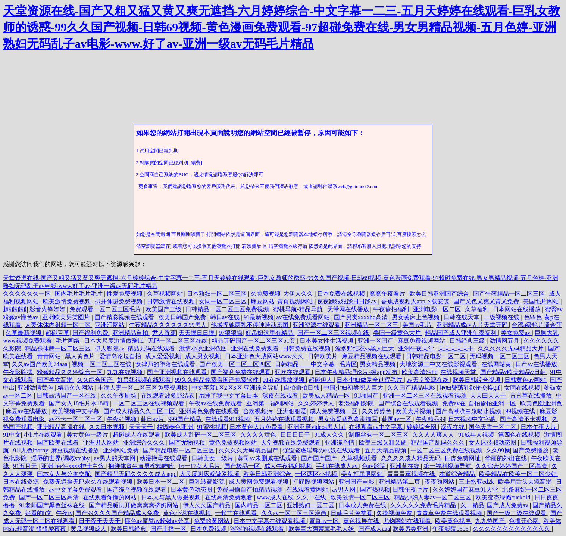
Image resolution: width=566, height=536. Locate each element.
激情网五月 (505, 340)
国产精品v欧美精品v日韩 (513, 372)
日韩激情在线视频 (171, 301)
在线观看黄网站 (307, 489)
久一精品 (472, 505)
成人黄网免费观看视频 (259, 482)
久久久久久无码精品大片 (511, 348)
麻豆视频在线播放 (75, 450)
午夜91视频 (122, 419)
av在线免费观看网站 (303, 317)
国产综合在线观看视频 (409, 403)
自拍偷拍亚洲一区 (492, 403)
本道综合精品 (457, 474)
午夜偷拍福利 (391, 309)
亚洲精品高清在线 (61, 427)
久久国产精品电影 (412, 387)
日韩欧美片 (323, 356)
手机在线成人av (337, 466)
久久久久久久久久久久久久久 (512, 529)
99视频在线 (521, 411)
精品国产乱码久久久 (438, 442)
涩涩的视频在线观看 (257, 529)
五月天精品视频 (386, 450)
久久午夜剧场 (119, 395)
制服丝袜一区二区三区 (379, 434)
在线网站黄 (497, 364)
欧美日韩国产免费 (182, 317)
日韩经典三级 (468, 340)
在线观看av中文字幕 (376, 427)
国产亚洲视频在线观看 (177, 372)
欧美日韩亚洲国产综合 (439, 293)
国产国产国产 (319, 458)
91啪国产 (367, 395)
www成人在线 (275, 497)
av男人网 (344, 489)
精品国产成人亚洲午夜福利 (461, 333)
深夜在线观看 (281, 395)
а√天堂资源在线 (428, 380)
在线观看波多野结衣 (168, 395)
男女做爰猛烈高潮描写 (348, 419)
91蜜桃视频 (212, 427)
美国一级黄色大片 (397, 333)
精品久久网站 (76, 387)
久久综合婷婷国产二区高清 (511, 466)
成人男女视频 (203, 356)
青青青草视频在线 (412, 474)
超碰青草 (57, 333)
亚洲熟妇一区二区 (311, 505)
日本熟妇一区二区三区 (217, 293)
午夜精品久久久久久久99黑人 (168, 325)
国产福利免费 (91, 333)
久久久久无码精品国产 (249, 450)
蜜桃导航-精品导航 (298, 309)
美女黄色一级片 (88, 434)
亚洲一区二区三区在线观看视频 (425, 395)
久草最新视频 (24, 333)
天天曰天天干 (488, 395)
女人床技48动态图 (493, 442)
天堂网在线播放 (348, 309)
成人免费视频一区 (334, 411)
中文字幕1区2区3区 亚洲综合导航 (236, 387)
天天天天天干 (456, 348)
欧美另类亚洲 (411, 529)
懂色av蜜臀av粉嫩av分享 (158, 521)
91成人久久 (329, 434)
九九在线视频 (125, 372)
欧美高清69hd (420, 372)
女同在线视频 (522, 387)
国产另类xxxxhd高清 (361, 317)
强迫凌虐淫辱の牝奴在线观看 (322, 450)
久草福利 (477, 309)
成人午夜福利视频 (288, 466)
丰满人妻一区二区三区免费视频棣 (143, 387)
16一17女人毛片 (200, 466)
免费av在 (454, 403)
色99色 (533, 317)
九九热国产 (490, 521)
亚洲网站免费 (121, 450)
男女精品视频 (378, 364)
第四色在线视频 (519, 434)
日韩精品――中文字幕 (305, 364)
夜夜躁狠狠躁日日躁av (347, 301)
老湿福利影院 (356, 403)
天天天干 (141, 427)
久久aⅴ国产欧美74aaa (40, 364)
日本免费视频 (209, 529)
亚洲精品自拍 (131, 333)
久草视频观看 (359, 458)
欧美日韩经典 (129, 529)
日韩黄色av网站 (525, 380)
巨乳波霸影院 (207, 482)
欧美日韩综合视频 (477, 380)
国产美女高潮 (55, 380)
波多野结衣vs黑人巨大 (365, 348)
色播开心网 (524, 521)
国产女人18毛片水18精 (79, 403)
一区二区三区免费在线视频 (447, 450)
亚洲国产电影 (357, 482)
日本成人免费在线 (363, 505)
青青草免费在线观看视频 (450, 513)
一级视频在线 (502, 317)
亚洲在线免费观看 (255, 348)
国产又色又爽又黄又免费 (486, 301)
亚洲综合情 (340, 442)
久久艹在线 (312, 497)
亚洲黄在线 (405, 466)
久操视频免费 (395, 513)
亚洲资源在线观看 (317, 325)
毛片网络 (68, 340)
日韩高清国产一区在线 (67, 395)
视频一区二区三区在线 (102, 364)
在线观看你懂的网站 (110, 497)
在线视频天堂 (459, 372)
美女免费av (516, 333)
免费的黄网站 (212, 521)
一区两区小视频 (316, 474)
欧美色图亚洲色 (541, 403)
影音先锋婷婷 (48, 309)
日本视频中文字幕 (472, 419)
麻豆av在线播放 (27, 411)
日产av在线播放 (536, 364)
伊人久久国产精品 (207, 505)
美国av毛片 (417, 325)
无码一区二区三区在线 (178, 340)
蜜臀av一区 (324, 521)
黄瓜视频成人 (89, 529)
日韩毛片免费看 (352, 513)
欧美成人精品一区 (326, 395)
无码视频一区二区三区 (500, 356)
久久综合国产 (95, 380)
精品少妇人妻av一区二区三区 (433, 497)
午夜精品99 (430, 419)
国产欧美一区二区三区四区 (235, 364)
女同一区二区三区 (223, 301)
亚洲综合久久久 (144, 442)
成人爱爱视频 (163, 356)
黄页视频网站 (296, 301)
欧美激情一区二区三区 (360, 497)
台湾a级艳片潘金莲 (537, 325)
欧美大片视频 (414, 411)
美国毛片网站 (541, 301)
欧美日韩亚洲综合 (268, 474)
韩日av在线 (225, 317)
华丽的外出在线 (506, 458)
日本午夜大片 (539, 427)
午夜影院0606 (451, 529)
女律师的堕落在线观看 (166, 364)
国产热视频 (375, 489)
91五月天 (25, 466)
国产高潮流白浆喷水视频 (469, 411)
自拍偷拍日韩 (302, 387)
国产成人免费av (508, 505)
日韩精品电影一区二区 (436, 356)
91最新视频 (258, 317)
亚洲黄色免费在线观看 (209, 411)
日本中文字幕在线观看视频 (270, 521)
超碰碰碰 (15, 309)
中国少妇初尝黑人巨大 (354, 387)
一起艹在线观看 (236, 513)
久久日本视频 (107, 427)
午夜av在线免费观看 (216, 403)
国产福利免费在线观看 (241, 372)
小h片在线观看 (44, 434)
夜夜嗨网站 (440, 482)
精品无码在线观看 (151, 348)
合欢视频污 (258, 411)
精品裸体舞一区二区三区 (58, 348)
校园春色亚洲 (175, 427)
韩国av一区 (397, 419)
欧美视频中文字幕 (76, 411)
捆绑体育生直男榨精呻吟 (141, 466)
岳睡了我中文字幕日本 (229, 395)
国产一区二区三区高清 (49, 497)
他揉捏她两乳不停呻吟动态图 (250, 325)
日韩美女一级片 (213, 458)
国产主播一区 (169, 529)
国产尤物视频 (187, 442)
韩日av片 (153, 419)
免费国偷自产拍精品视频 (250, 489)
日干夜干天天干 (100, 521)
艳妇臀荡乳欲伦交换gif (470, 387)
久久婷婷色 (377, 411)
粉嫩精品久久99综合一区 (70, 372)
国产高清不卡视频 (524, 419)
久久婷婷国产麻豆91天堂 (466, 489)
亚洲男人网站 (101, 442)
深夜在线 (453, 427)
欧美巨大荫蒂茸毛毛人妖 (322, 529)
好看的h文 (39, 513)
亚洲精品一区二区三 (372, 325)
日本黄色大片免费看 (257, 427)
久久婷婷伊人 (316, 403)
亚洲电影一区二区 (437, 309)
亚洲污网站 (110, 325)
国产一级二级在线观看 (517, 513)
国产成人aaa (374, 529)
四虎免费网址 (463, 458)
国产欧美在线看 (58, 442)
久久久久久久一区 (27, 293)
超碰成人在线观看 (137, 434)
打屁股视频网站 (314, 482)
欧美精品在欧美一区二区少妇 (518, 474)
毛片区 (348, 364)
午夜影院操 (18, 372)
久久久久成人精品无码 (411, 458)
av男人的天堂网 (115, 458)
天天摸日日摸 (197, 333)
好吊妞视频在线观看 (144, 380)
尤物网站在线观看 (407, 521)
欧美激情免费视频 (67, 301)
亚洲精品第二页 (400, 482)
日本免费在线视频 (341, 293)
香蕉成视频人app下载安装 (416, 301)
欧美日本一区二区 (161, 482)
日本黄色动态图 (192, 489)
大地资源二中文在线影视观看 (439, 364)
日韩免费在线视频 (307, 348)
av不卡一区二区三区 (76, 419)
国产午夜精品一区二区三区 (509, 293)
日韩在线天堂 (462, 317)
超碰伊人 (321, 380)
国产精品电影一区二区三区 (179, 450)
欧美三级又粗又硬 (383, 442)
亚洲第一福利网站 (270, 403)
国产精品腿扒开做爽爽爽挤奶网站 (134, 505)
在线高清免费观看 (229, 497)
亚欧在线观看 (293, 372)
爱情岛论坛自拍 (121, 356)
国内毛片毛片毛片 (79, 293)
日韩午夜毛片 (411, 489)
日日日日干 (296, 434)
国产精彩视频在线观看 (125, 317)
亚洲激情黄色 (36, 387)
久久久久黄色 (259, 434)
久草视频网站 (165, 293)
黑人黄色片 (80, 356)
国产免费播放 (531, 450)
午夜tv (64, 513)
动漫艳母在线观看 (164, 458)
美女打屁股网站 (362, 474)
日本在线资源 (21, 482)
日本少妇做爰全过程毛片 (370, 380)
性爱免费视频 (125, 293)
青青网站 (49, 356)
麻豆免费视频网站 (422, 340)
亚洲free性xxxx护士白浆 (73, 466)
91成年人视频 (476, 434)
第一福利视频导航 (448, 466)
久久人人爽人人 (434, 434)
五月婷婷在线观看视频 (284, 419)
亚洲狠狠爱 (292, 411)
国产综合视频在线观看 (137, 489)
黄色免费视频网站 (233, 442)
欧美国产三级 (164, 309)
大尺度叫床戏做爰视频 (210, 474)
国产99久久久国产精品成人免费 (117, 513)
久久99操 (498, 450)
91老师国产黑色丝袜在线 (52, 505)
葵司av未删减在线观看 (267, 458)
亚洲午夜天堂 (416, 348)
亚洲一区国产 (376, 340)
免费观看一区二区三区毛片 (106, 309)
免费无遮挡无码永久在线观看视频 (88, 482)
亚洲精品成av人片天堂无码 (472, 325)
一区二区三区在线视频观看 (149, 403)
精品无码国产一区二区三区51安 (254, 340)
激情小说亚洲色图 (203, 348)
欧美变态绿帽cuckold (504, 497)
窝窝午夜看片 (388, 293)
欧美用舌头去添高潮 (525, 482)
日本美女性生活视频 (327, 340)
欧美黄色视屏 (453, 521)
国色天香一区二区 (493, 427)
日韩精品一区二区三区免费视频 (228, 309)
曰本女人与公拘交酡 (64, 474)
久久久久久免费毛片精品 (423, 505)
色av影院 (374, 466)
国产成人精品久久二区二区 (139, 411)
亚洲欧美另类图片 (66, 317)
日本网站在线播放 (517, 309)
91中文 (12, 434)
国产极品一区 (243, 466)
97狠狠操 (231, 333)
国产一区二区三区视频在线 (333, 333)
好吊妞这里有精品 (270, 333)
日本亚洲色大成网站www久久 (265, 356)
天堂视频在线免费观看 (291, 442)
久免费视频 (266, 293)
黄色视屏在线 (362, 521)
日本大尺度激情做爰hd (114, 340)
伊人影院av (109, 348)
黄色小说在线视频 (187, 513)
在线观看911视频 (228, 419)
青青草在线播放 (531, 395)
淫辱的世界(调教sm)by (61, 458)
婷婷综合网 (422, 427)
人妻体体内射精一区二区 (58, 325)
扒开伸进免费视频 (119, 301)
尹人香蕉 (164, 333)
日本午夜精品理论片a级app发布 (357, 372)
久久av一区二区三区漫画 (294, 513)
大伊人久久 (299, 293)
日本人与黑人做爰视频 (171, 497)
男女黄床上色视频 (416, 317)
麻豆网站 (263, 301)
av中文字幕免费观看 (76, 489)
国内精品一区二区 (259, 505)
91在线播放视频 (284, 380)
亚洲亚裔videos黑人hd (316, 427)
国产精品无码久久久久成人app (135, 474)
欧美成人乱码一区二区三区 (201, 434)
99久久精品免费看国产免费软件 (217, 380)
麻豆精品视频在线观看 (372, 356)
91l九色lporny (30, 450)
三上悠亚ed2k (477, 482)
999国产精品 (185, 419)
